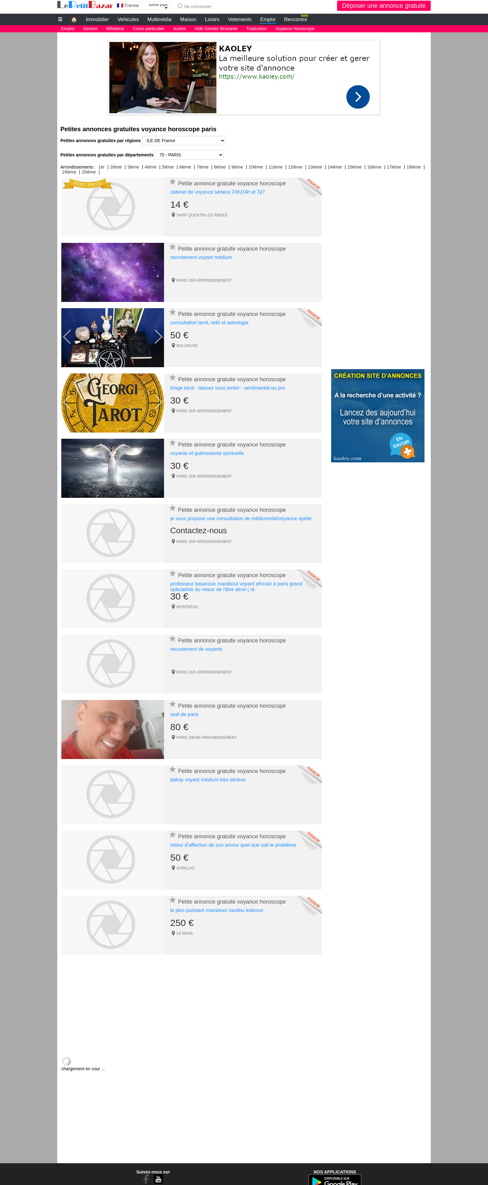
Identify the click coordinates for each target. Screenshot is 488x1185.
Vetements (240, 19)
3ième (133, 166)
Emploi (267, 19)
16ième (374, 166)
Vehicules (128, 19)
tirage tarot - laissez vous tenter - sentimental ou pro (227, 388)
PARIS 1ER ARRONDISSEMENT (204, 280)
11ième (275, 166)
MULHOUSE (187, 346)
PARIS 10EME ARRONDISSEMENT (206, 737)
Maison (188, 19)
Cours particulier (149, 28)
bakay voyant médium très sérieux (208, 779)
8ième (220, 166)
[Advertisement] (244, 75)
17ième (394, 166)
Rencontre (296, 18)
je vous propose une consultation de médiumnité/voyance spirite (241, 518)
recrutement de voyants (196, 649)
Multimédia (159, 19)
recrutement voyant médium (201, 257)
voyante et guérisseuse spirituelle (207, 453)
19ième (69, 171)
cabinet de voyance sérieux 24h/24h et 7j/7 (217, 192)
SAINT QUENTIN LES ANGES (201, 215)
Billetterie (115, 28)
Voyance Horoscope (294, 28)
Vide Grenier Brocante (216, 28)
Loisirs (212, 19)
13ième (315, 166)
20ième (89, 171)
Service (90, 28)
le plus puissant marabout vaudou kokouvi (216, 910)
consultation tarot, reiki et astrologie (209, 322)
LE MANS (184, 933)
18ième (413, 166)
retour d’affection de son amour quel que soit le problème (233, 845)
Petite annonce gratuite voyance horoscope (232, 183)
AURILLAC (185, 868)
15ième (354, 166)
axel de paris (184, 714)
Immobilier (97, 19)
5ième (168, 166)
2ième (116, 166)
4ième (151, 166)
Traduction (256, 28)
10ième (256, 166)
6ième (185, 166)
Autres (179, 28)
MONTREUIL (187, 607)
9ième (237, 166)
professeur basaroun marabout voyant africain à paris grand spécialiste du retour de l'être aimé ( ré (236, 586)
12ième (295, 166)
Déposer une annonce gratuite (384, 5)
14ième (335, 166)
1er (101, 166)
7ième (203, 166)
